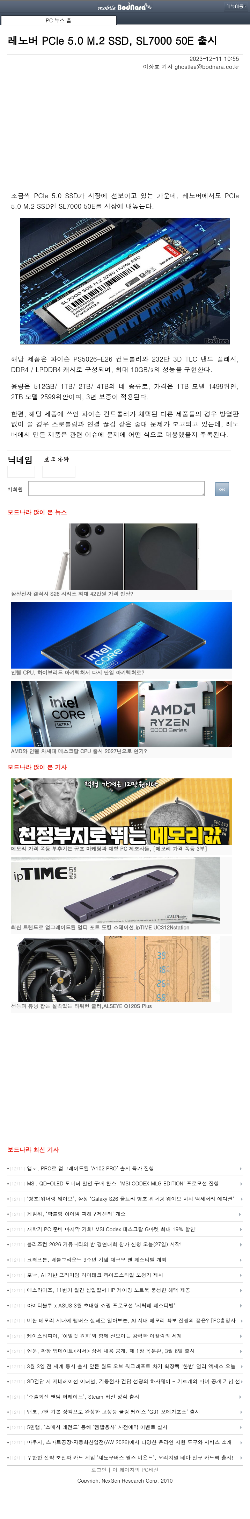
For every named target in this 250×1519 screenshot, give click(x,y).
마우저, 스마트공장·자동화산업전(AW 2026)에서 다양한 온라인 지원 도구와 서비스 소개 (120, 1442)
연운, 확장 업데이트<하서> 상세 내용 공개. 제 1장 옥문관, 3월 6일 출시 (102, 1351)
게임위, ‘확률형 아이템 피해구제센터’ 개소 (67, 1214)
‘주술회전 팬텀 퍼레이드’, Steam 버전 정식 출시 (74, 1397)
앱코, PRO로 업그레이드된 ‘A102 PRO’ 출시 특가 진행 (81, 1168)
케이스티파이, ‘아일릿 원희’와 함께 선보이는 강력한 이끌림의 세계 (95, 1336)
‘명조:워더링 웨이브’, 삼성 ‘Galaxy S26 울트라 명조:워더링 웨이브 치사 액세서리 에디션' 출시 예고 (121, 1199)
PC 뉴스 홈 (59, 20)
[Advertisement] (125, 123)
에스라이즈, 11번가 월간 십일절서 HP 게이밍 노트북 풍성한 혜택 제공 (99, 1290)
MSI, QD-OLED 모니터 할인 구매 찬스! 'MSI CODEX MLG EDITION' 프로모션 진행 (114, 1183)
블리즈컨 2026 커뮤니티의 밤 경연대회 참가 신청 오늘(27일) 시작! (95, 1244)
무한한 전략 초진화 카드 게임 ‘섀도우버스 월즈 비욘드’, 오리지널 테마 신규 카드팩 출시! (121, 1457)
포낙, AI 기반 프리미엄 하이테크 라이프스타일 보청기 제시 (86, 1275)
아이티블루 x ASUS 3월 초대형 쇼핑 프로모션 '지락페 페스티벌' (92, 1305)
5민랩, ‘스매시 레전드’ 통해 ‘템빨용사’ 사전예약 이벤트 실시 (88, 1427)
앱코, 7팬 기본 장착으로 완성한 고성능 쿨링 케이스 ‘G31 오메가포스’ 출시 (104, 1412)
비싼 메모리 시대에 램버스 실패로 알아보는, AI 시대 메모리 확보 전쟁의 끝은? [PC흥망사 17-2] (122, 1320)
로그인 (98, 1469)
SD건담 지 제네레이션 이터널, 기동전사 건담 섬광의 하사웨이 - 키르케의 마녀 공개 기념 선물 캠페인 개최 (124, 1381)
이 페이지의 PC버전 (135, 1469)
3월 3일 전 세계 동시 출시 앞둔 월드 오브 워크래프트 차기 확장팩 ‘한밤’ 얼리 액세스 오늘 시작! (122, 1366)
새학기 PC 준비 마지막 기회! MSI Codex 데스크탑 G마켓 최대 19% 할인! (103, 1229)
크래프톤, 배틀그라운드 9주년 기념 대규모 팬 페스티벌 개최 (88, 1260)
